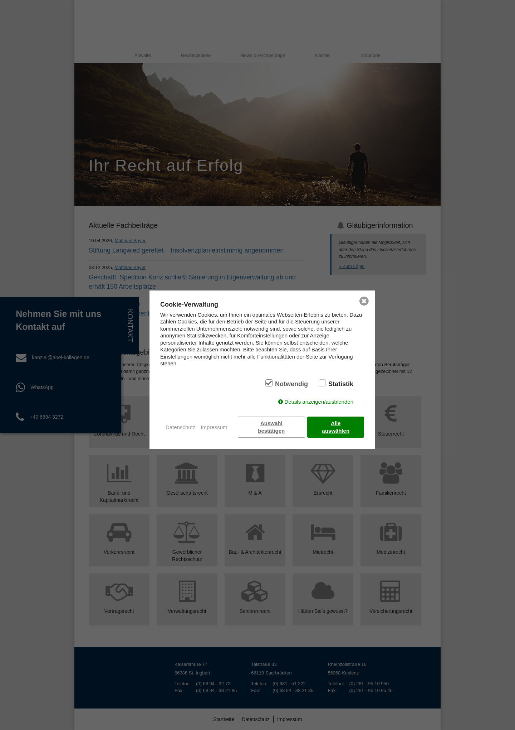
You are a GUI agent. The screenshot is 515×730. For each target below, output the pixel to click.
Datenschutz (180, 427)
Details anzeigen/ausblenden (318, 402)
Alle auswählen (336, 427)
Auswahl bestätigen (271, 427)
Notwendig (291, 384)
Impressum (214, 427)
